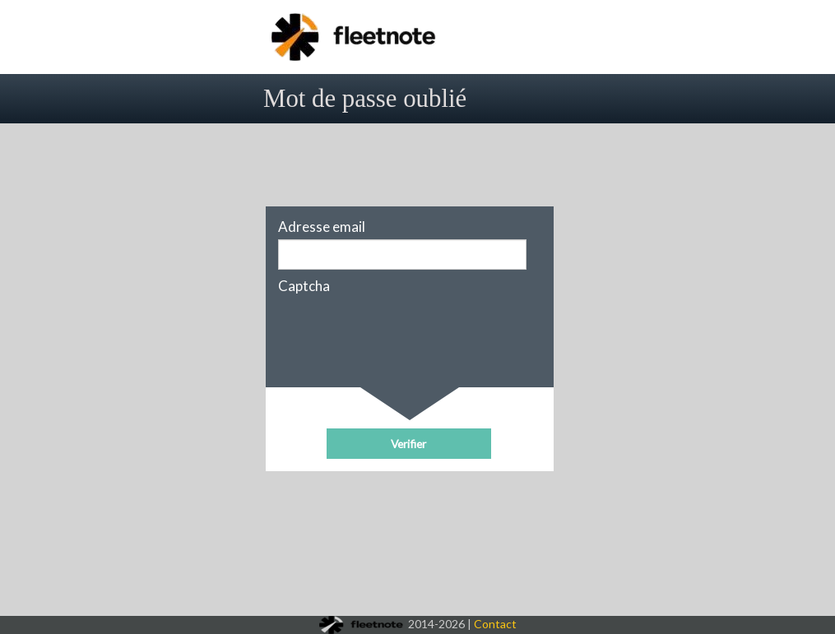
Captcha (304, 286)
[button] (409, 443)
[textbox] (402, 254)
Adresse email (321, 227)
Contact (495, 624)
